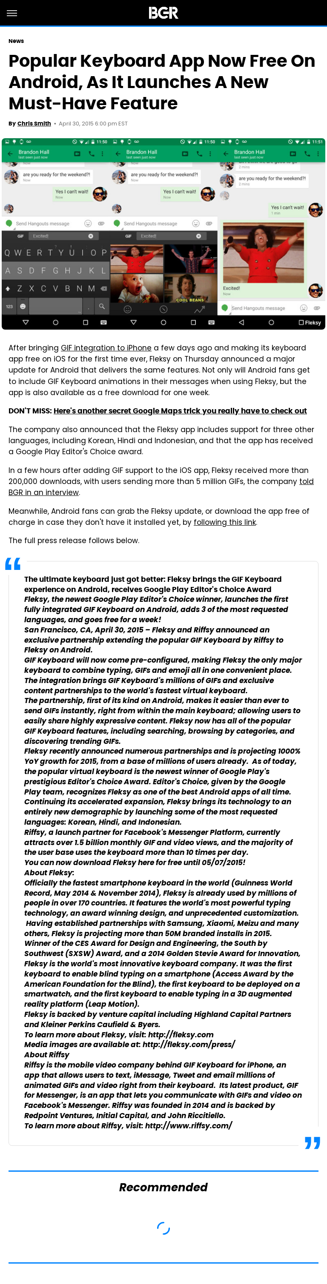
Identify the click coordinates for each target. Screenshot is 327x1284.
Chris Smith (34, 123)
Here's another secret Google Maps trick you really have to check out (180, 411)
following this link (225, 523)
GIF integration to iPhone (106, 349)
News (16, 41)
